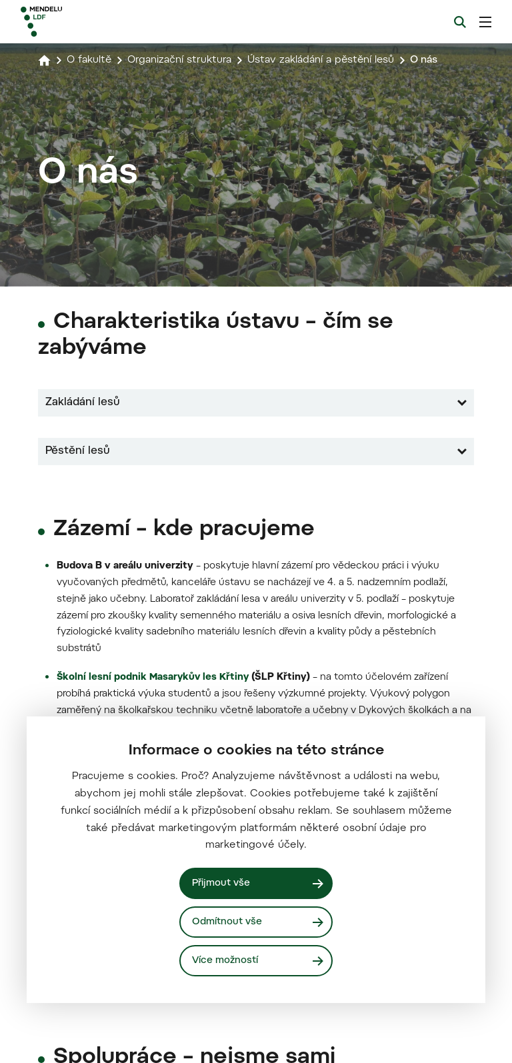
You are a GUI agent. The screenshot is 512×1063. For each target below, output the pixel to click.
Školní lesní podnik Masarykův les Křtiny (154, 1029)
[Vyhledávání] (460, 22)
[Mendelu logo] (91, 22)
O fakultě (90, 60)
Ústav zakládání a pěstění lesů (331, 60)
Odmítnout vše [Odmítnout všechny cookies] (227, 921)
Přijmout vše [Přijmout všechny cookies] (222, 883)
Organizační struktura (184, 60)
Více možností (225, 960)
